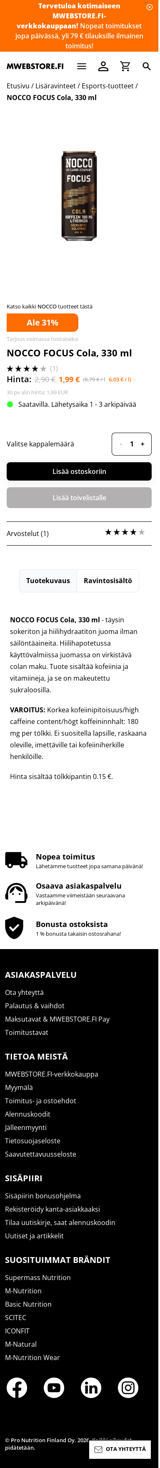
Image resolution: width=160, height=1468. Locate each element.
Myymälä (19, 1087)
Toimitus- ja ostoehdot (40, 1100)
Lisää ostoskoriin (79, 471)
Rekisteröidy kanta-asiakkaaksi (52, 1209)
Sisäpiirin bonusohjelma (43, 1195)
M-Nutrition (23, 1290)
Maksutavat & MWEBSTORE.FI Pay (57, 1019)
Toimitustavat (26, 1032)
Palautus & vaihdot (35, 1005)
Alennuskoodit (27, 1114)
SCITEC (15, 1317)
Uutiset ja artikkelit (34, 1235)
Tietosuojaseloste (32, 1140)
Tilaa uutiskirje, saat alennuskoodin (60, 1222)
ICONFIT (17, 1330)
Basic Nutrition (28, 1304)
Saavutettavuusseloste (40, 1154)
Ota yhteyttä (24, 992)
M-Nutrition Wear (32, 1357)
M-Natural (21, 1344)
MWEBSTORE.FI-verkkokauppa (51, 1074)
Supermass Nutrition (38, 1277)
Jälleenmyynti (26, 1127)
